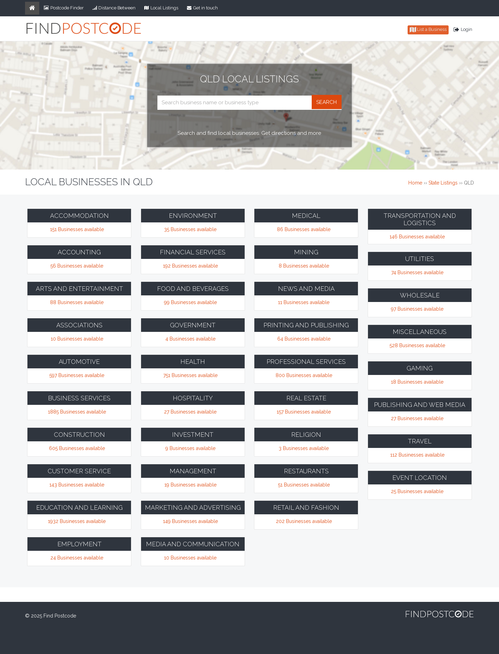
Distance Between (114, 7)
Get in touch (202, 7)
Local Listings (161, 7)
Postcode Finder (64, 7)
